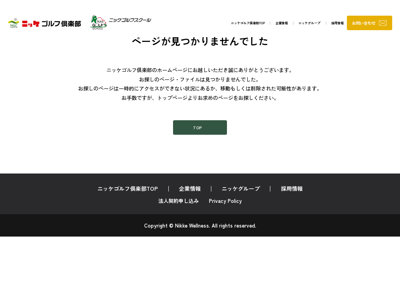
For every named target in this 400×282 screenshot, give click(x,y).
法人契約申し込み (178, 206)
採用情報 (316, 24)
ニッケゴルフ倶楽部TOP (204, 24)
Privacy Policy (225, 206)
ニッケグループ (282, 24)
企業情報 (247, 24)
